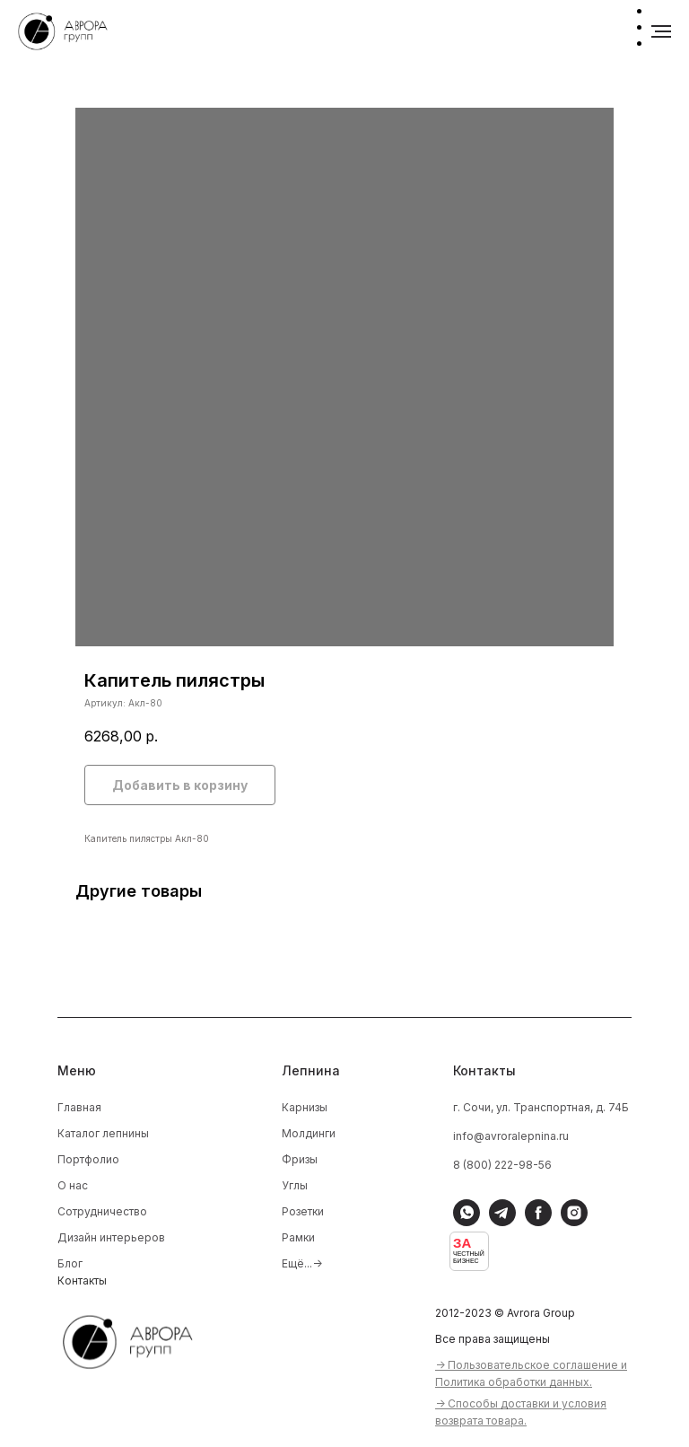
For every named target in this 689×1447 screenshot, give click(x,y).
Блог (70, 1263)
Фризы (300, 1159)
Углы (295, 1185)
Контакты (82, 1280)
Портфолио (88, 1159)
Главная (79, 1107)
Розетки (303, 1211)
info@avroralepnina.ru (511, 1136)
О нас (72, 1185)
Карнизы (304, 1107)
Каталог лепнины (103, 1133)
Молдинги (309, 1133)
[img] (139, 1339)
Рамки (298, 1237)
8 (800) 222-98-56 (502, 1164)
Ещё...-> (302, 1263)
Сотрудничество (102, 1211)
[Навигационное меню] (661, 31)
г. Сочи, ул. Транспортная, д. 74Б (541, 1107)
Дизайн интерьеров (111, 1237)
